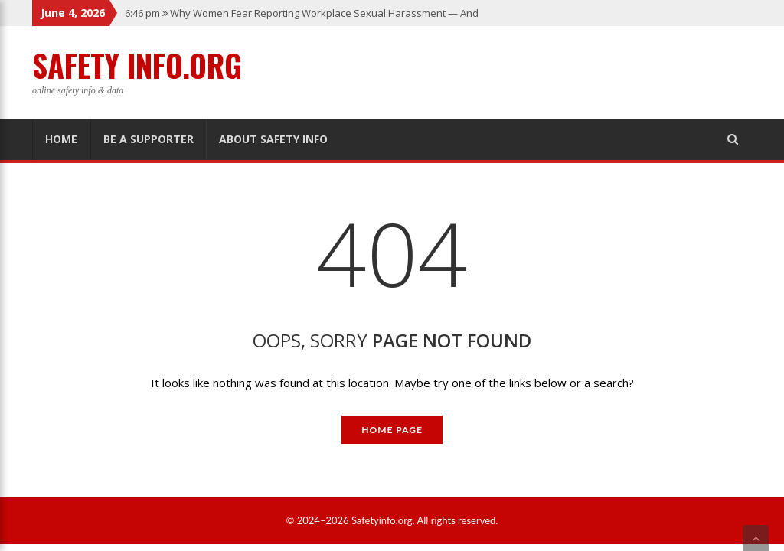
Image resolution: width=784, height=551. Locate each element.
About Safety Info (273, 139)
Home (61, 139)
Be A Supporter (148, 139)
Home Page (392, 429)
